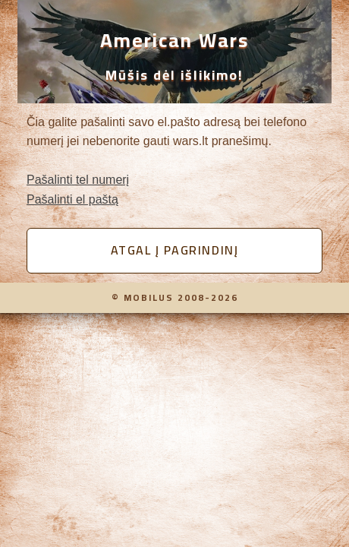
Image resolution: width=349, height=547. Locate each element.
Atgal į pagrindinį (175, 250)
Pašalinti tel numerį (78, 179)
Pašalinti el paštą (72, 199)
